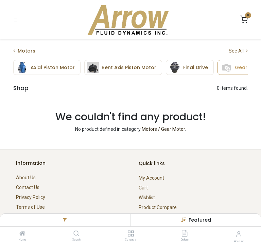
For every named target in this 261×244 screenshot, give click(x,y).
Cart (143, 187)
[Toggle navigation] (15, 20)
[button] (200, 220)
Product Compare (158, 207)
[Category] (130, 234)
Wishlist (147, 197)
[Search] (76, 234)
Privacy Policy (30, 197)
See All (238, 51)
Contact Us (27, 187)
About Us (26, 177)
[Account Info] (239, 234)
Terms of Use (30, 207)
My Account (151, 178)
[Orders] (184, 234)
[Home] (22, 234)
